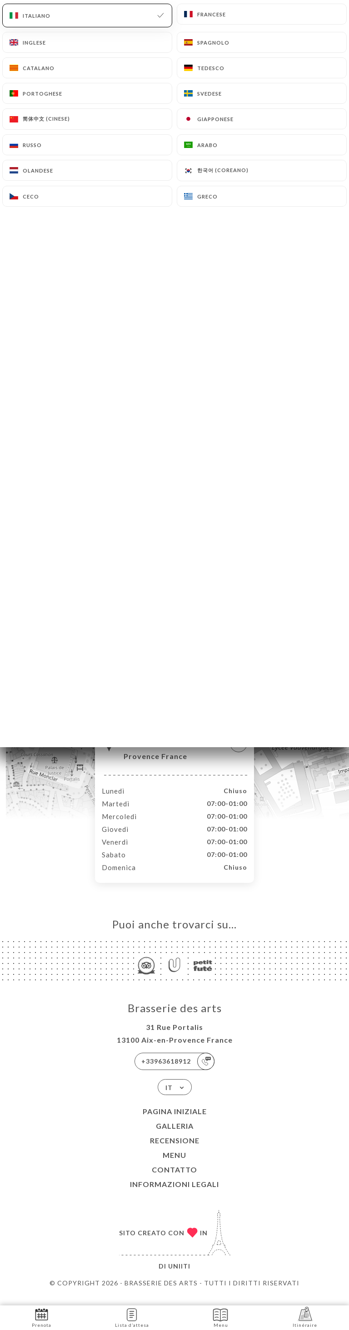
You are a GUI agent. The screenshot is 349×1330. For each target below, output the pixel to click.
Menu (174, 1164)
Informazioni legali (174, 1193)
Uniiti (179, 1275)
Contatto (174, 1179)
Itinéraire (305, 1317)
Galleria (175, 1135)
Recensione (174, 1150)
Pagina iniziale (175, 1120)
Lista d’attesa (132, 1317)
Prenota (41, 1317)
